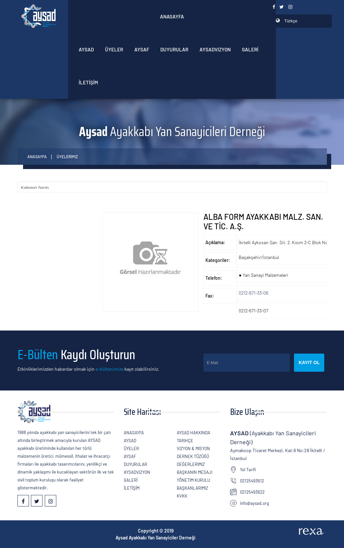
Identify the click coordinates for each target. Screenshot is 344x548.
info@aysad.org (254, 503)
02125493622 (252, 492)
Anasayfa (172, 16)
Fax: (209, 296)
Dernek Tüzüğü (193, 456)
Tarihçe (185, 440)
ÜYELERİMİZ (67, 156)
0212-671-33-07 (253, 310)
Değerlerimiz (191, 464)
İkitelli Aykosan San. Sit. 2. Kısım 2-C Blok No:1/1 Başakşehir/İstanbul (286, 250)
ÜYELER (114, 49)
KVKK (182, 496)
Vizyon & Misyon (193, 448)
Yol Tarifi (248, 469)
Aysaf (141, 49)
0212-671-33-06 (253, 293)
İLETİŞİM (88, 82)
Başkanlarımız (192, 488)
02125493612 (252, 480)
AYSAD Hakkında (193, 432)
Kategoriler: (217, 260)
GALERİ (250, 49)
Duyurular (174, 49)
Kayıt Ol (309, 362)
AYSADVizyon (215, 49)
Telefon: (213, 278)
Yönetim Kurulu (193, 480)
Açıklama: (215, 242)
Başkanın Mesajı (194, 472)
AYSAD (86, 49)
